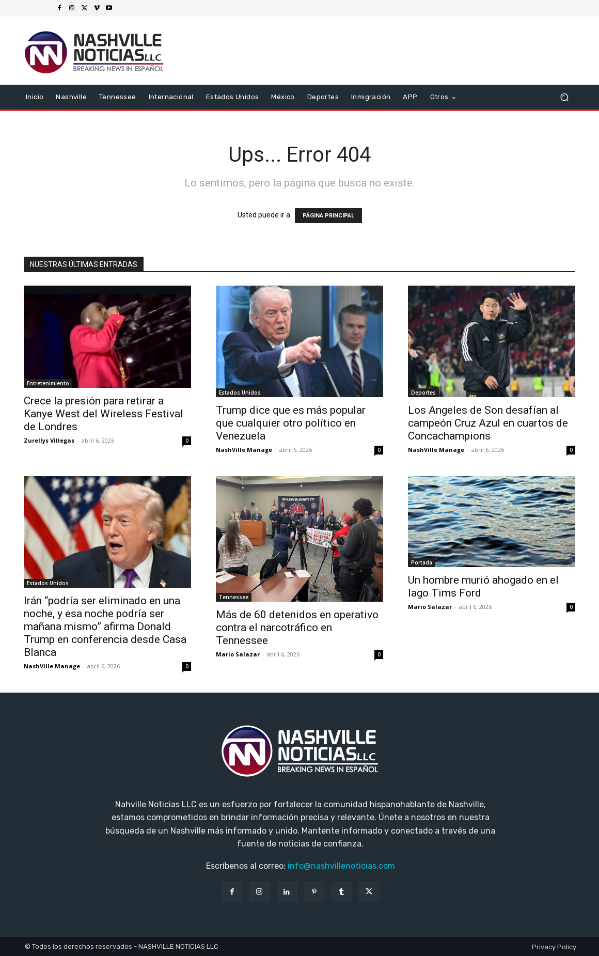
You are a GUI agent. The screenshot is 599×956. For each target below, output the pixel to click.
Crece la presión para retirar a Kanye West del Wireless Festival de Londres (103, 414)
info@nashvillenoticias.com (341, 866)
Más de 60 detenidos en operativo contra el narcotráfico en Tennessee (297, 627)
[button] (564, 97)
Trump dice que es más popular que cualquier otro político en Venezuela (291, 423)
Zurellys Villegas (49, 440)
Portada (421, 562)
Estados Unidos (240, 392)
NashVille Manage (244, 449)
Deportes (423, 392)
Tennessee (233, 597)
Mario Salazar (238, 654)
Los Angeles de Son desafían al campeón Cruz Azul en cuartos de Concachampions (488, 423)
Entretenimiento (48, 383)
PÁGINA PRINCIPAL (328, 215)
